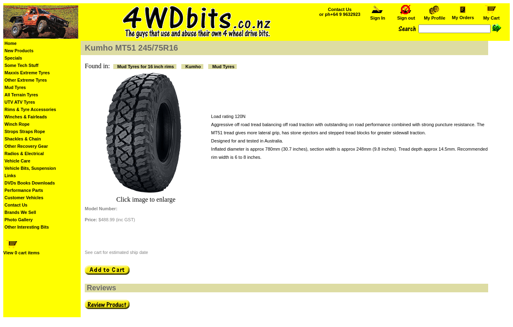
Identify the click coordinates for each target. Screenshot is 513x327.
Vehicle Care (17, 160)
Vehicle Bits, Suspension (30, 168)
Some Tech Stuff (21, 65)
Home (10, 43)
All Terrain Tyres (21, 94)
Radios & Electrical (24, 153)
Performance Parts (23, 190)
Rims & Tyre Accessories (30, 109)
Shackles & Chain (22, 138)
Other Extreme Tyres (25, 80)
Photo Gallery (18, 219)
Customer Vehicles (23, 197)
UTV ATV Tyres (19, 102)
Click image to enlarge (146, 199)
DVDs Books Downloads (29, 182)
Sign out (406, 15)
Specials (13, 58)
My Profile (435, 15)
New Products (18, 50)
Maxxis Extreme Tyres (27, 72)
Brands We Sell (20, 212)
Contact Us (15, 204)
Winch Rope (16, 124)
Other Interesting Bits (26, 227)
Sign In (378, 15)
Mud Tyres (15, 87)
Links (10, 175)
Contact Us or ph (339, 12)
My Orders (463, 15)
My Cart (491, 15)
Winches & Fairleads (25, 116)
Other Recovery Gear (26, 146)
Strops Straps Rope (24, 131)
